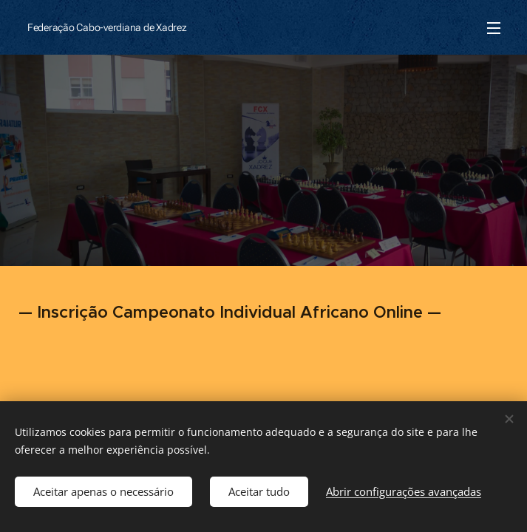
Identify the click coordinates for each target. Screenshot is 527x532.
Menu (493, 28)
